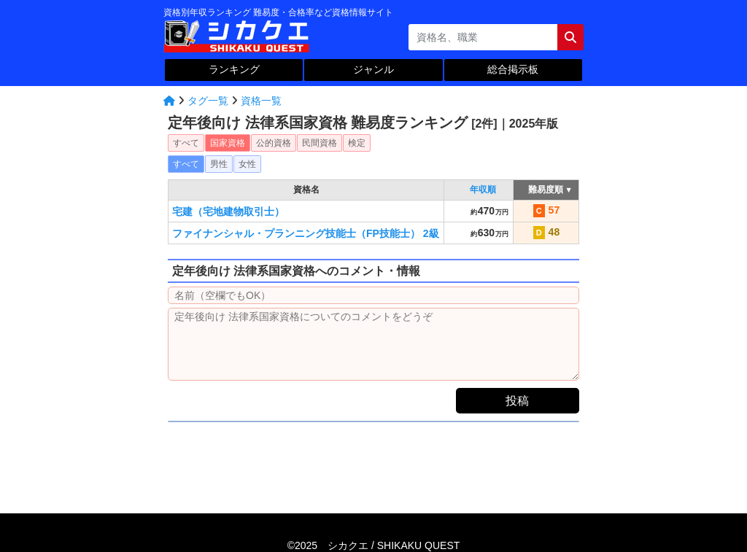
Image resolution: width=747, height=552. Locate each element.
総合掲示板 (512, 69)
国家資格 (227, 143)
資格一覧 (261, 100)
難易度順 (546, 189)
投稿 (517, 400)
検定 (356, 143)
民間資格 (319, 143)
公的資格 (273, 143)
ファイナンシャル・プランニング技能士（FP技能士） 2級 (305, 233)
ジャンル (373, 69)
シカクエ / (394, 545)
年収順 (483, 189)
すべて (186, 143)
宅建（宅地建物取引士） (228, 211)
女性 (247, 164)
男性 (219, 164)
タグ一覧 (207, 100)
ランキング (234, 69)
